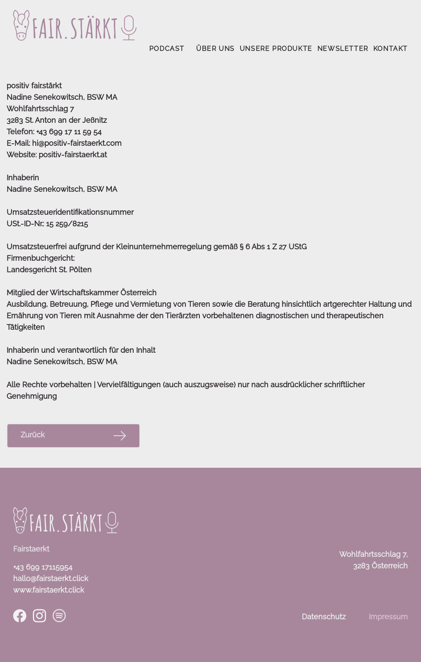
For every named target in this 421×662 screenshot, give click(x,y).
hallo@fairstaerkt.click (50, 578)
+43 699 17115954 (42, 567)
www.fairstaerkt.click (48, 590)
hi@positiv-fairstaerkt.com (77, 143)
